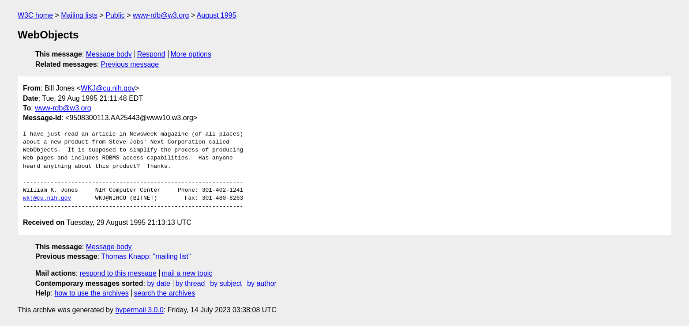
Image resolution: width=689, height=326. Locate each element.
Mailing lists (79, 15)
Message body (109, 54)
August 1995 (216, 15)
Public (115, 15)
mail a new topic (187, 273)
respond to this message (117, 273)
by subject (226, 283)
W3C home (35, 15)
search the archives (164, 293)
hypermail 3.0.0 (139, 310)
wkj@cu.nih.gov (47, 198)
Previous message (130, 64)
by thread (190, 283)
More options (191, 54)
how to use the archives (92, 293)
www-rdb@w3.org (161, 15)
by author (262, 283)
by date (158, 283)
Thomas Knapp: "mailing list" (146, 256)
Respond (151, 54)
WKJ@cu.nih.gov (108, 88)
